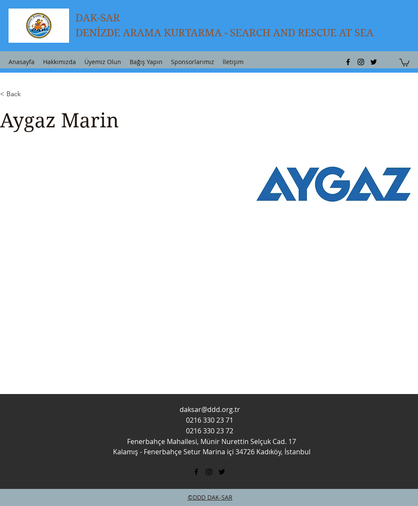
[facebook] (348, 62)
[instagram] (361, 62)
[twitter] (373, 62)
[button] (404, 62)
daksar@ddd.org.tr (210, 409)
